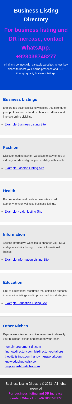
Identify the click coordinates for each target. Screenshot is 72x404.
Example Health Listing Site (23, 211)
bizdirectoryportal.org (48, 351)
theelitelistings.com (18, 356)
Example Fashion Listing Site (24, 168)
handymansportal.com (46, 356)
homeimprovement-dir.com (23, 346)
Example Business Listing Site (25, 124)
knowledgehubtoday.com (21, 361)
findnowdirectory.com (19, 351)
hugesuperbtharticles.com (22, 366)
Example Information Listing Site (27, 259)
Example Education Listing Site (26, 303)
